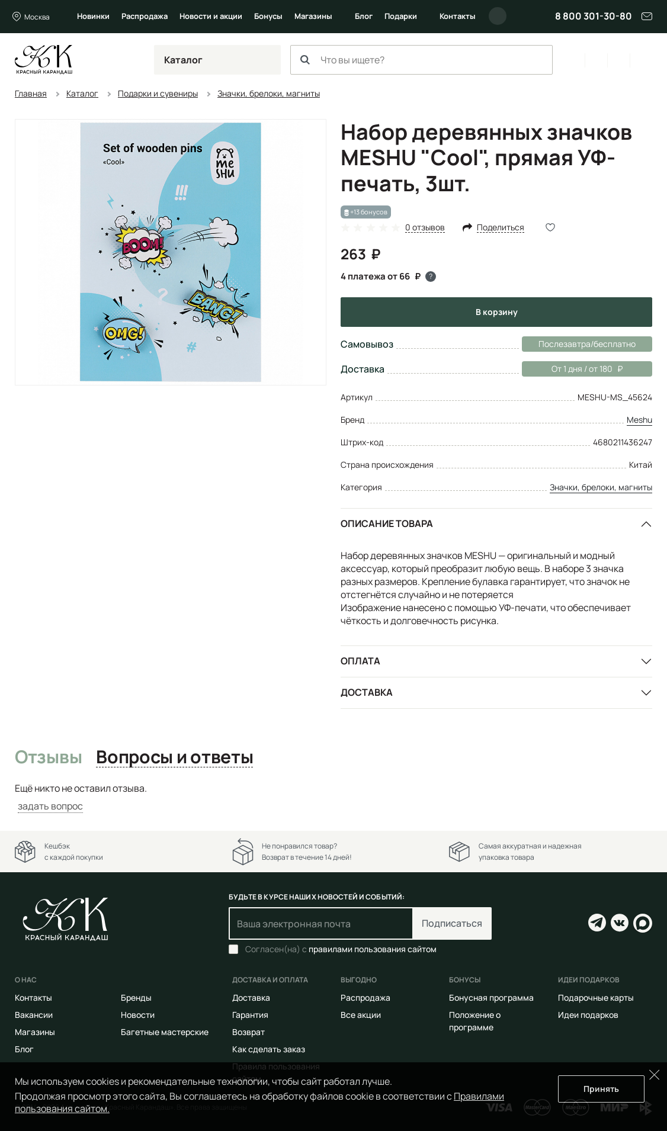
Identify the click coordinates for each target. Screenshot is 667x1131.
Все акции (361, 1014)
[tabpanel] (333, 797)
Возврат (248, 1031)
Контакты (458, 16)
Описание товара (387, 523)
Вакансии (34, 1014)
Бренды (136, 997)
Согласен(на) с (341, 949)
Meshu (639, 419)
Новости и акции (210, 16)
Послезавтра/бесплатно (587, 343)
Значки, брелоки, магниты (601, 487)
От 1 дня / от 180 (572, 369)
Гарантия (250, 1014)
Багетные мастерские (165, 1031)
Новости (138, 1014)
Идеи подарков (588, 1014)
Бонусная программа (491, 997)
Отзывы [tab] (48, 757)
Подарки (400, 16)
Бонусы (268, 16)
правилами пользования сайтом (373, 949)
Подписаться (452, 923)
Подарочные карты (596, 997)
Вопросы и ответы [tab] (174, 757)
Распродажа (144, 16)
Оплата (360, 660)
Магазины (313, 16)
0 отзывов (425, 228)
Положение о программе (475, 1021)
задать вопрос (50, 805)
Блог (364, 16)
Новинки (93, 16)
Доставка (367, 692)
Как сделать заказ (268, 1049)
